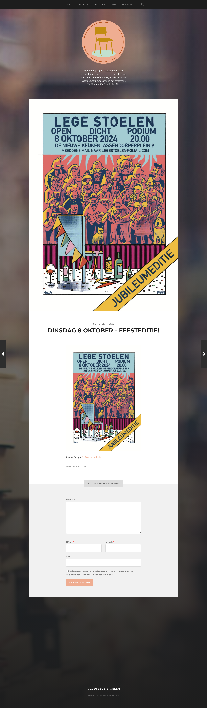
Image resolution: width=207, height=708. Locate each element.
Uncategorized (79, 466)
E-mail (109, 542)
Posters (100, 4)
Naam (70, 542)
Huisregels (128, 4)
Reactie (70, 499)
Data (113, 4)
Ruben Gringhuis (91, 457)
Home (69, 4)
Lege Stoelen (109, 688)
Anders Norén (111, 695)
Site (68, 556)
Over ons (83, 4)
